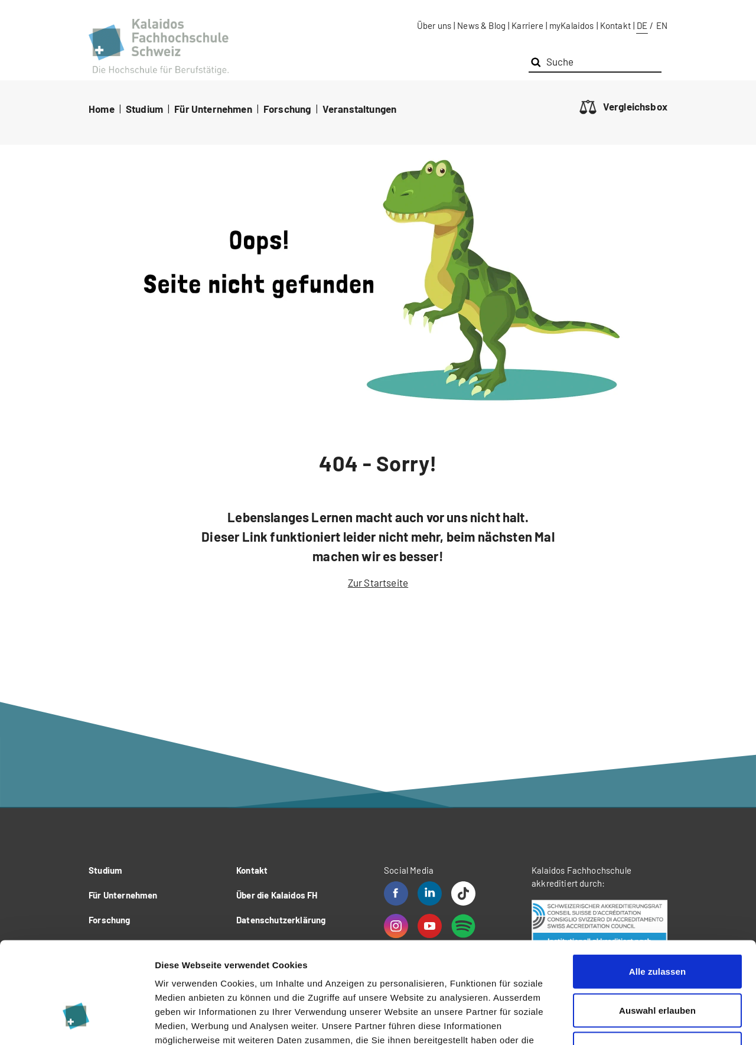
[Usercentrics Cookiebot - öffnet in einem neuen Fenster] (76, 1022)
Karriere (527, 25)
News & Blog (481, 25)
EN (661, 25)
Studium (144, 109)
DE (642, 25)
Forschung (287, 109)
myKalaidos (571, 25)
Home (102, 109)
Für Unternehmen (213, 109)
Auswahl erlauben (657, 929)
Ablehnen (657, 967)
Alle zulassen (657, 890)
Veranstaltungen (359, 109)
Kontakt (615, 25)
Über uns (434, 25)
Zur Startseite (378, 582)
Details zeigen (628, 1022)
